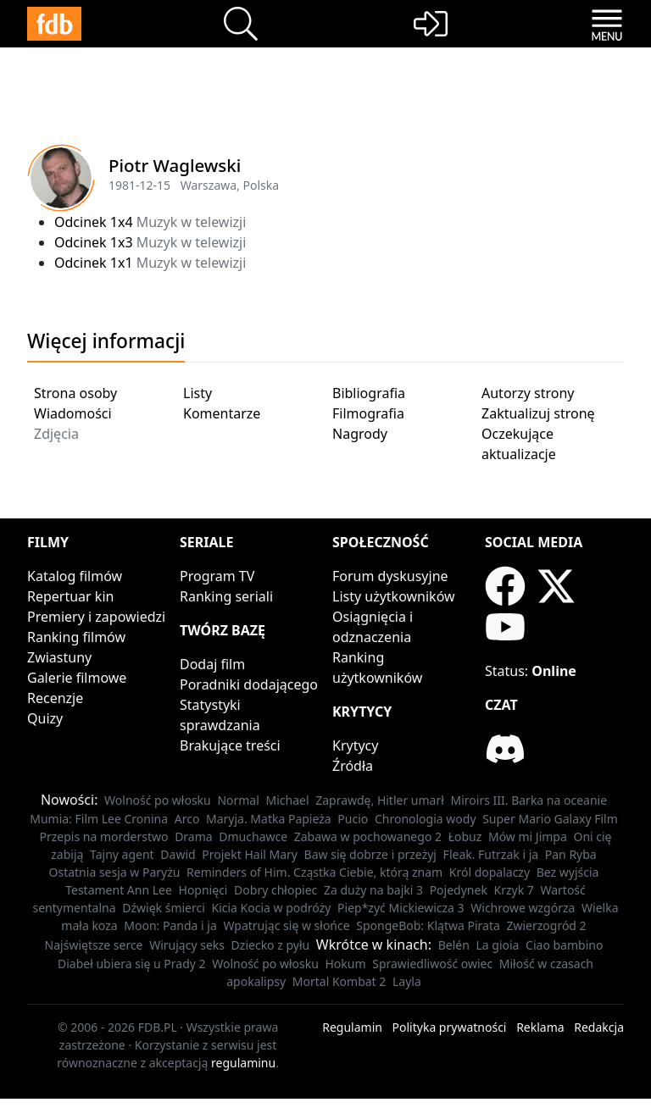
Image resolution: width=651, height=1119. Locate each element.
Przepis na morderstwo (103, 836)
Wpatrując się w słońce (286, 925)
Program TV (217, 576)
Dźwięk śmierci (163, 908)
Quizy (45, 718)
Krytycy (355, 745)
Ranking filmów (76, 637)
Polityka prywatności (449, 1027)
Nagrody (359, 433)
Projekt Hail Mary (250, 854)
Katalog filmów (74, 576)
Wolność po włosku (157, 800)
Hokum (346, 964)
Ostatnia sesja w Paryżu (115, 872)
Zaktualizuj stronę (538, 413)
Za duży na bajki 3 (373, 890)
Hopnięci (203, 890)
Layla (406, 981)
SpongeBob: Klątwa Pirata (428, 925)
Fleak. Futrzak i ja (491, 854)
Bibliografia (368, 393)
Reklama (540, 1027)
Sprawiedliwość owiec (432, 964)
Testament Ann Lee (118, 890)
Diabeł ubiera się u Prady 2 (132, 964)
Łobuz (465, 836)
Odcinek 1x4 (93, 222)
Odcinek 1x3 (93, 242)
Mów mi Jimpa (527, 836)
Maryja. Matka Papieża (268, 819)
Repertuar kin (70, 596)
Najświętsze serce (94, 945)
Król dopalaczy (489, 872)
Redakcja (599, 1027)
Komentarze (221, 413)
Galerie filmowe (76, 677)
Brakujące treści (230, 745)
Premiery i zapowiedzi (96, 616)
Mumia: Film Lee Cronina (99, 819)
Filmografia (368, 413)
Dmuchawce (253, 836)
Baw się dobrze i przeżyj (370, 854)
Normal (238, 800)
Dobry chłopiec (275, 890)
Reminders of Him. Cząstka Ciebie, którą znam (314, 872)
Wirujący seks (187, 945)
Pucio (352, 819)
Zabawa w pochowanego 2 (368, 836)
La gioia (497, 945)
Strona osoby (75, 393)
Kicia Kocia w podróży (271, 908)
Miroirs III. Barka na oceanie (529, 800)
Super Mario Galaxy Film (550, 819)
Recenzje (55, 698)
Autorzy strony (527, 393)
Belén (454, 945)
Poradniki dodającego (249, 684)
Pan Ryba (571, 854)
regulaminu (243, 1063)
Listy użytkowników (393, 596)
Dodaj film (212, 664)
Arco (187, 819)
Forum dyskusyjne (390, 576)
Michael (287, 800)
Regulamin (352, 1027)
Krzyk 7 (514, 890)
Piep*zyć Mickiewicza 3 (401, 908)
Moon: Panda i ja (170, 925)
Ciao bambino (564, 945)
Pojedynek (458, 890)
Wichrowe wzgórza (522, 908)
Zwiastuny (59, 657)
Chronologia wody (425, 819)
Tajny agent (122, 854)
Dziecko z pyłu (270, 945)
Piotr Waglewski (174, 165)
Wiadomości (73, 413)
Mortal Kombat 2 (339, 981)
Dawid (177, 854)
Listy (197, 393)
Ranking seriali (226, 596)
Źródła (352, 765)
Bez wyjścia (568, 872)
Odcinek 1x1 (93, 262)
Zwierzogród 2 (546, 925)
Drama (194, 836)
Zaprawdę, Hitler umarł (379, 800)
